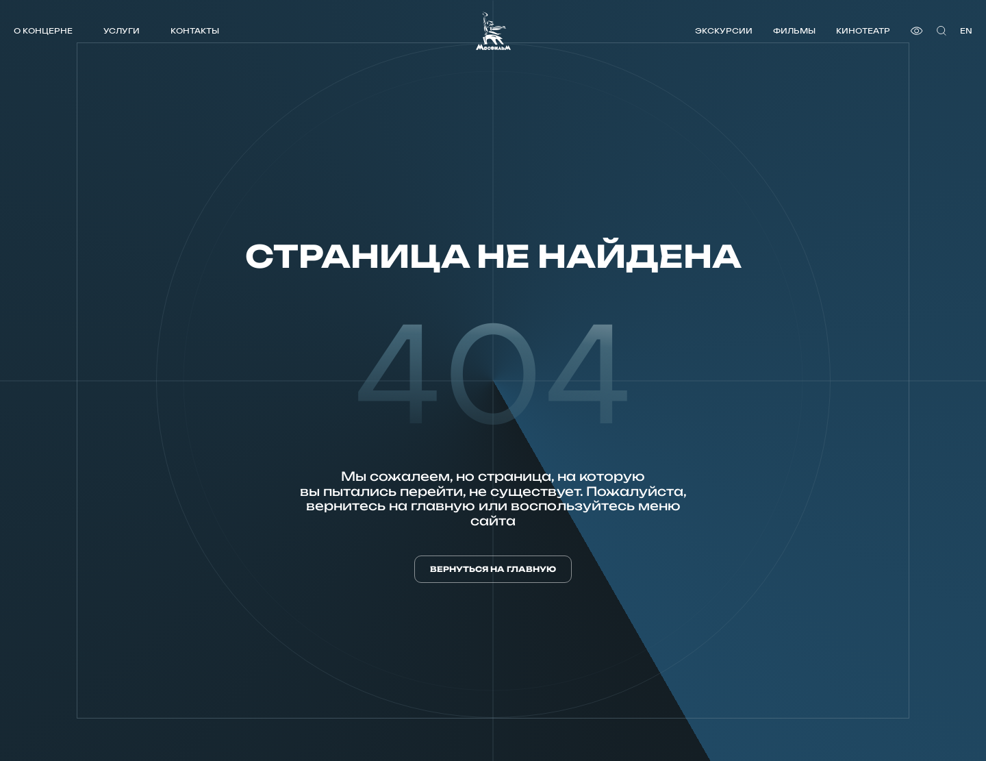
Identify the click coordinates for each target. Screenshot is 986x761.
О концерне (43, 30)
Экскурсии (724, 30)
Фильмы (794, 30)
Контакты (194, 30)
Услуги (121, 30)
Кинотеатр (863, 30)
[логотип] (493, 31)
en (966, 30)
